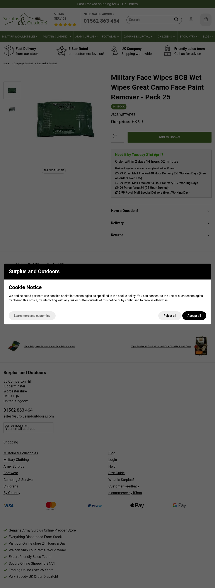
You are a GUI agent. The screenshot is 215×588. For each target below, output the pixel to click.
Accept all (194, 315)
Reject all (170, 315)
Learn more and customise (32, 315)
